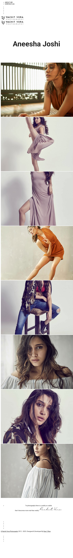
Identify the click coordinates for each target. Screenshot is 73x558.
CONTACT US (9, 4)
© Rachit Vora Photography (9, 531)
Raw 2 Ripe (47, 531)
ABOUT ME (9, 2)
